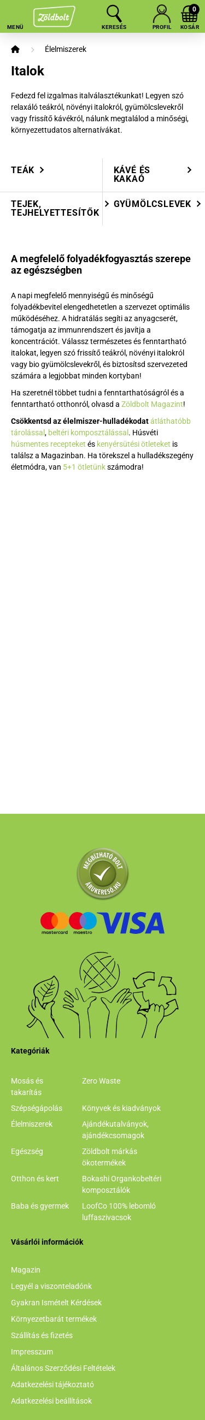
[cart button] (190, 13)
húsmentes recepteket (48, 444)
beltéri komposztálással (88, 432)
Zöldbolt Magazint (152, 404)
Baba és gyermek (40, 1206)
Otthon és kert (35, 1178)
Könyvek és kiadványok (121, 1108)
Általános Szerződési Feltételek (63, 1368)
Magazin (25, 1269)
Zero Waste (101, 1080)
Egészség (27, 1151)
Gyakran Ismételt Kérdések (56, 1302)
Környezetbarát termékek (54, 1319)
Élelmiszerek (65, 49)
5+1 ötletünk (84, 467)
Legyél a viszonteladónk (51, 1286)
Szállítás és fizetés (42, 1335)
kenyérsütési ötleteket (134, 444)
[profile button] (162, 13)
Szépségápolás (36, 1108)
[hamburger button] (15, 13)
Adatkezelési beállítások (51, 1401)
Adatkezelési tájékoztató (52, 1384)
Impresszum (32, 1351)
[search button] (114, 13)
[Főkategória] (15, 49)
